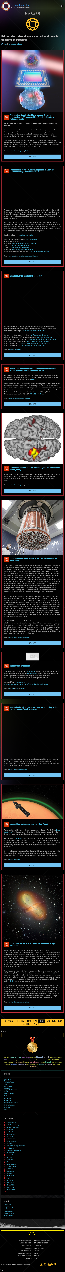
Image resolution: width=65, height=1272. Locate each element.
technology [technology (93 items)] (48, 1065)
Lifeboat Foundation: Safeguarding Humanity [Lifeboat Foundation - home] (28, 6)
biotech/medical (20, 151)
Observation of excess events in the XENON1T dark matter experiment (33, 559)
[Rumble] (55, 1264)
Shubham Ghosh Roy (13, 1127)
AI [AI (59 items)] (8, 1057)
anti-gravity (7, 1098)
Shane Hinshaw (11, 1164)
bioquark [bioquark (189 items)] (39, 1057)
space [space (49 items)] (37, 1064)
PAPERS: (35, 1256)
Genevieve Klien (12, 151)
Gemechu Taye (11, 1139)
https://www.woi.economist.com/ (34, 331)
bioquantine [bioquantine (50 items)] (33, 1057)
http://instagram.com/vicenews (22, 249)
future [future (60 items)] (38, 1060)
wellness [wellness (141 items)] (33, 1067)
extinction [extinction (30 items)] (34, 1060)
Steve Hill (9, 1173)
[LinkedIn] (48, 1264)
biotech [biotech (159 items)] (46, 1057)
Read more (32, 156)
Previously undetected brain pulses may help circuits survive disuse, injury (35, 468)
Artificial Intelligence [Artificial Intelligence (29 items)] (26, 1057)
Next (35, 1024)
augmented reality (9, 1106)
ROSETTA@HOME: (21, 1256)
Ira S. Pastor (10, 1187)
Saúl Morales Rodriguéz (14, 1125)
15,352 (28, 1024)
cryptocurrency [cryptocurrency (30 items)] (17, 1060)
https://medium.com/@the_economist (32, 345)
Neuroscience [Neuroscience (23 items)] (57, 1062)
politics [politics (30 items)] (60, 1062)
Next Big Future (8, 1211)
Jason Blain (10, 1183)
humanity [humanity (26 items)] (61, 1060)
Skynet (6, 1091)
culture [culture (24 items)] (22, 1060)
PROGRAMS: (36, 1253)
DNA (5, 1084)
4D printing (7, 1081)
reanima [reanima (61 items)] (8, 1064)
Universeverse (30, 671)
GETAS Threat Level (32, 1234)
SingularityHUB (8, 1215)
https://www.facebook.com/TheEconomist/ (41, 339)
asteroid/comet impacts (11, 1102)
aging (5, 1095)
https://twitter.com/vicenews (19, 245)
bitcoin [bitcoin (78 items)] (60, 1057)
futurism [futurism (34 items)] (41, 1060)
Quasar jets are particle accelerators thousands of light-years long (33, 944)
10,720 (35, 1021)
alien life (17, 398)
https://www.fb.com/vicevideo (39, 252)
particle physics (26, 637)
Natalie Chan (10, 1169)
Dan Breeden (10, 1132)
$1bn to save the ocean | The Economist (26, 276)
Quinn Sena (11, 256)
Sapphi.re (28, 1265)
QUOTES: (35, 1259)
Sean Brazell (10, 1171)
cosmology (19, 637)
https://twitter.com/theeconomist (38, 341)
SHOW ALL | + (6, 1192)
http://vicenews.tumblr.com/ (19, 248)
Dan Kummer (10, 1148)
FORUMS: (28, 1259)
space (18, 860)
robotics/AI (27, 398)
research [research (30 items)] (27, 1064)
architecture (7, 1100)
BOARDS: (35, 1248)
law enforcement (27, 256)
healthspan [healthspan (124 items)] (55, 1060)
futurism (17, 689)
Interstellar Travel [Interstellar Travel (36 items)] (19, 1062)
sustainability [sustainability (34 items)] (41, 1064)
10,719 (29, 1021)
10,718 (23, 1021)
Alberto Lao (11, 398)
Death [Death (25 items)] (24, 1060)
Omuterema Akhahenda (14, 1150)
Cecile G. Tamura (12, 1155)
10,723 (54, 1021)
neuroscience (28, 485)
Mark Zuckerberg (9, 1093)
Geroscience (7, 1204)
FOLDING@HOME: (22, 1253)
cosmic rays (50, 973)
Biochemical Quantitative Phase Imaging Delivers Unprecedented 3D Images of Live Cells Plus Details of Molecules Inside (32, 117)
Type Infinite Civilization (20, 666)
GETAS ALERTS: (37, 1243)
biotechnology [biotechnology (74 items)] (54, 1057)
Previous (10, 1021)
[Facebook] (41, 1264)
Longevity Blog (8, 1207)
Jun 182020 (6, 117)
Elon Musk (19, 770)
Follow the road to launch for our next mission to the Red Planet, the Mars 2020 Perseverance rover (33, 369)
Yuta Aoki (9, 1157)
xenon (53, 621)
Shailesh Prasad (11, 1134)
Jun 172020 (6, 276)
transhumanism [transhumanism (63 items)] (56, 1064)
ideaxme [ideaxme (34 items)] (5, 1062)
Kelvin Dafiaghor (12, 1141)
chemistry (27, 151)
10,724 (60, 1021)
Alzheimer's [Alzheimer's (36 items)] (12, 1057)
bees (5, 1109)
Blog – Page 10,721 (33, 13)
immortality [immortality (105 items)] (11, 1062)
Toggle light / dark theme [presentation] (62, 6)
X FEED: (22, 1246)
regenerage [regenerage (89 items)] (13, 1064)
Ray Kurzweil (8, 1086)
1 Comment (22, 689)
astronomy (7, 1104)
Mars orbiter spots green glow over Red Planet (29, 824)
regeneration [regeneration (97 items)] (22, 1064)
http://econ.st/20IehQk (44, 337)
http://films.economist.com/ (38, 335)
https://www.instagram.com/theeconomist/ (35, 343)
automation (7, 1107)
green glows (18, 838)
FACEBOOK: (21, 1240)
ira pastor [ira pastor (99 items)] (26, 1062)
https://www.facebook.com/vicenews (24, 243)
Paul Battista (10, 1136)
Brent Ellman (10, 1176)
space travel (24, 770)
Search (61, 1035)
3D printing (7, 1079)
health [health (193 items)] (48, 1060)
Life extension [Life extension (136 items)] (34, 1062)
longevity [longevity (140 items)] (48, 1062)
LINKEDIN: (22, 1243)
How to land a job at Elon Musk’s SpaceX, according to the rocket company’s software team (33, 708)
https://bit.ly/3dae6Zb (25, 235)
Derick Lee (11, 350)
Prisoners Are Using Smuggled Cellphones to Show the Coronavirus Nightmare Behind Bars (32, 170)
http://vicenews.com (32, 239)
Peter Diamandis (9, 1083)
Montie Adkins (11, 1185)
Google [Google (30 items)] (45, 1060)
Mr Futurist (7, 1209)
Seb (8, 1178)
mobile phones (34, 256)
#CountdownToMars (37, 394)
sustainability (17, 350)
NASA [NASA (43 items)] (53, 1062)
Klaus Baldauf (11, 1152)
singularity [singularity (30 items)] (33, 1064)
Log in (5, 44)
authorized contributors (15, 44)
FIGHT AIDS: (23, 1251)
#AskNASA (35, 379)
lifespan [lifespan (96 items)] (42, 1062)
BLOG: (35, 1246)
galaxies (11, 981)
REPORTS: (36, 1251)
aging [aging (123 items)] (6, 1057)
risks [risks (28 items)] (30, 1064)
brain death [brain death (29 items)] (10, 1060)
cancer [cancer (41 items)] (13, 1060)
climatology (21, 398)
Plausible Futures (9, 1213)
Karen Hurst (10, 1143)
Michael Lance (11, 1180)
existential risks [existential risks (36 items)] (28, 1060)
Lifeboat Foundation (12, 1265)
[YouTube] (51, 1264)
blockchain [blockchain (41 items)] (5, 1060)
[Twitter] (45, 1264)
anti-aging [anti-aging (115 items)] (18, 1057)
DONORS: (27, 1248)
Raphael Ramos (11, 1166)
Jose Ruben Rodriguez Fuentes (16, 1146)
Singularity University (10, 1090)
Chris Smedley (11, 1189)
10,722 (48, 1021)
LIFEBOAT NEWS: (37, 1240)
